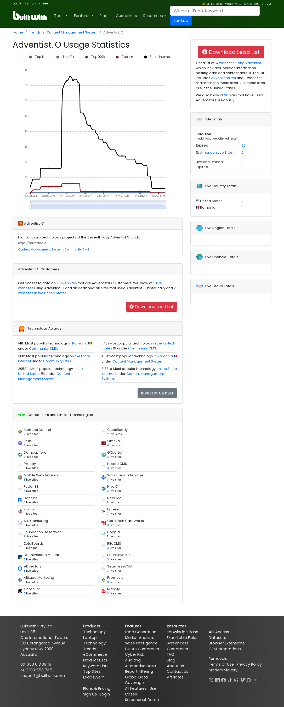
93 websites (66, 283)
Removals (218, 658)
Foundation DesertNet (42, 532)
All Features (136, 688)
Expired (202, 145)
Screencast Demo (142, 699)
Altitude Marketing (39, 577)
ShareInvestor (119, 555)
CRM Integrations (225, 649)
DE (207, 3)
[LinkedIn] (217, 679)
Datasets (217, 637)
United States (211, 201)
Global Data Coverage (136, 680)
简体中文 (258, 3)
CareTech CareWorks (125, 521)
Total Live (203, 134)
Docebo (31, 498)
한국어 (238, 3)
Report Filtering (139, 671)
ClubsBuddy (117, 429)
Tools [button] (59, 15)
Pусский (228, 3)
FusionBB (31, 486)
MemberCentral (37, 429)
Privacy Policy (249, 664)
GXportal (114, 452)
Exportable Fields (182, 637)
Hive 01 (112, 486)
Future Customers (142, 649)
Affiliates (175, 677)
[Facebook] (223, 679)
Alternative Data (140, 666)
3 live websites (223, 78)
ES (217, 3)
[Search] (215, 11)
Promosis (115, 577)
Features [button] (82, 15)
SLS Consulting (36, 521)
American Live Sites (216, 152)
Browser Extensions (227, 643)
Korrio (29, 509)
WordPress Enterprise (125, 475)
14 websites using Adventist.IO (239, 63)
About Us (175, 666)
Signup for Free (36, 3)
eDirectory (33, 566)
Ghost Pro (32, 589)
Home (18, 32)
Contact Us (177, 671)
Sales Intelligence (141, 643)
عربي (268, 3)
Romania (207, 207)
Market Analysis (139, 637)
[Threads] (236, 679)
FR (212, 3)
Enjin (27, 441)
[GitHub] (248, 679)
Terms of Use (221, 664)
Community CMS (77, 249)
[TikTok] (230, 679)
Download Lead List (151, 307)
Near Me (114, 498)
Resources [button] (153, 15)
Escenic (113, 509)
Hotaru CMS (117, 463)
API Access (219, 631)
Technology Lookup (94, 634)
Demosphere (35, 452)
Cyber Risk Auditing (134, 657)
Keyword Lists (96, 666)
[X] (211, 679)
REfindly (113, 589)
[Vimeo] (242, 679)
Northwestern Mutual (41, 555)
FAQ (170, 654)
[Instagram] (255, 679)
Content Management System (72, 32)
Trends (35, 32)
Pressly (30, 463)
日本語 (248, 3)
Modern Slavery (223, 670)
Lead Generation (140, 631)
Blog (171, 660)
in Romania (78, 343)
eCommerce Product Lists (95, 657)
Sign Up (90, 694)
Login (105, 694)
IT (221, 3)
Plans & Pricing (96, 688)
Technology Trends (94, 646)
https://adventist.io (32, 243)
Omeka (113, 441)
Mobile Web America (41, 475)
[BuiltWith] (30, 16)
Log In (17, 3)
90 (226, 95)
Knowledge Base (182, 631)
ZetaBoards (34, 543)
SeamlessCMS (119, 566)
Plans (105, 15)
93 (243, 162)
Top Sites (92, 671)
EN (203, 3)
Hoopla (113, 532)
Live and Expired (209, 162)
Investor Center (157, 393)
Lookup (181, 21)
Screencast (177, 643)
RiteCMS (114, 543)
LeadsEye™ (93, 677)
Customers (126, 15)
